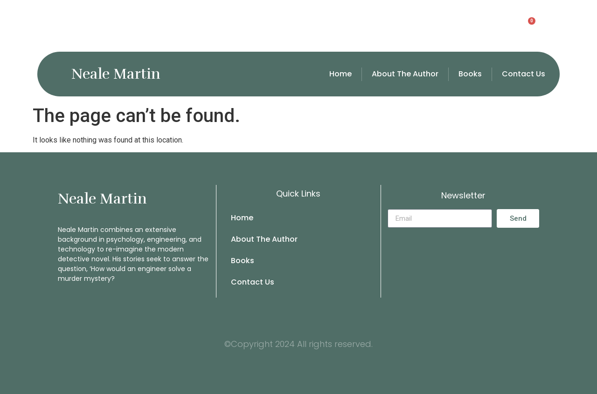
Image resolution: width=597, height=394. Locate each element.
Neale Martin (115, 74)
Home (340, 73)
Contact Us (523, 73)
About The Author (405, 73)
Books (470, 73)
